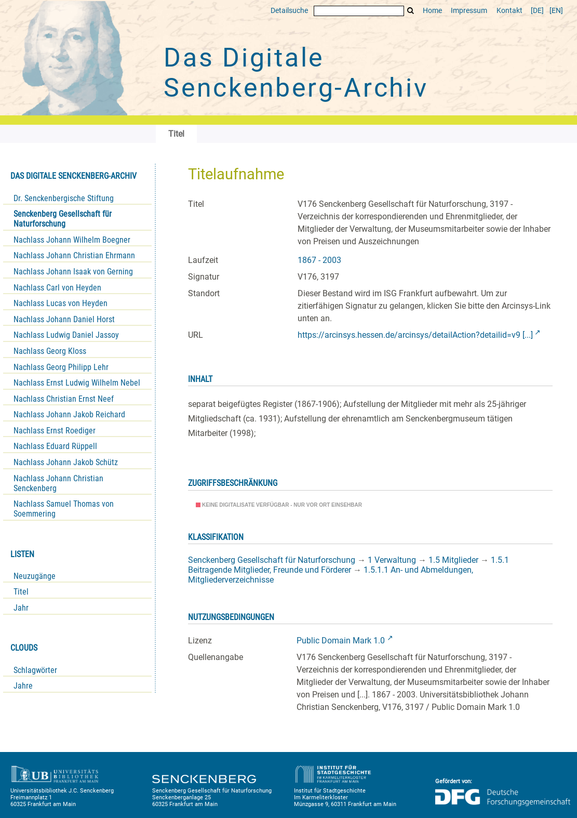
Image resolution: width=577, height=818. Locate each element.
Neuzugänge (35, 576)
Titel (21, 592)
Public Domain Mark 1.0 (341, 640)
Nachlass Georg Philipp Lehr (61, 367)
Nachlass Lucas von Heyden (61, 303)
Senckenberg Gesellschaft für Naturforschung (63, 219)
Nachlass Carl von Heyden (57, 288)
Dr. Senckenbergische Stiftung (64, 198)
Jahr (21, 608)
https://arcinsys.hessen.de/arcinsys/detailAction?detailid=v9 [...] (415, 335)
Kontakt (509, 10)
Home (432, 10)
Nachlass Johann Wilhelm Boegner (72, 240)
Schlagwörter (35, 670)
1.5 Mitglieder (453, 560)
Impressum (469, 10)
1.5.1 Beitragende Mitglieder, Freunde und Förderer (348, 565)
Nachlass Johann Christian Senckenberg (58, 483)
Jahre (23, 686)
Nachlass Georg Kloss (50, 351)
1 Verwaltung (392, 560)
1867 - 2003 (319, 260)
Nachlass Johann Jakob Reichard (69, 414)
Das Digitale (296, 73)
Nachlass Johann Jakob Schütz (66, 462)
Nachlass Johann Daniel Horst (64, 319)
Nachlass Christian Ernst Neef (64, 399)
